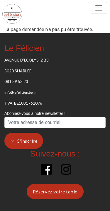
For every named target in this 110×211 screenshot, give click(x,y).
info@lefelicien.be (20, 92)
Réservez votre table (55, 191)
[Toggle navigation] (99, 8)
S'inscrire (27, 141)
